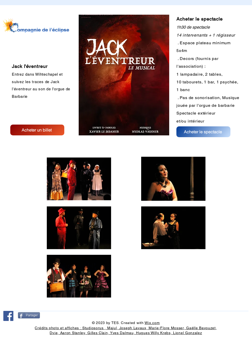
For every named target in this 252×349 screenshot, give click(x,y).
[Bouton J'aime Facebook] (15, 327)
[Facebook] (8, 316)
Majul (112, 328)
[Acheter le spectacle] (203, 131)
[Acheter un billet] (37, 130)
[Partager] (29, 315)
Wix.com (152, 323)
